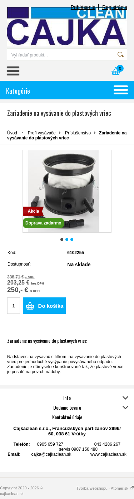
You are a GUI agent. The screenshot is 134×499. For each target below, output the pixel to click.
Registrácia (114, 7)
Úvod (12, 132)
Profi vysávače (42, 132)
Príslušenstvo (78, 132)
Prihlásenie (83, 7)
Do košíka (51, 306)
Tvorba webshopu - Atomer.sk (105, 488)
